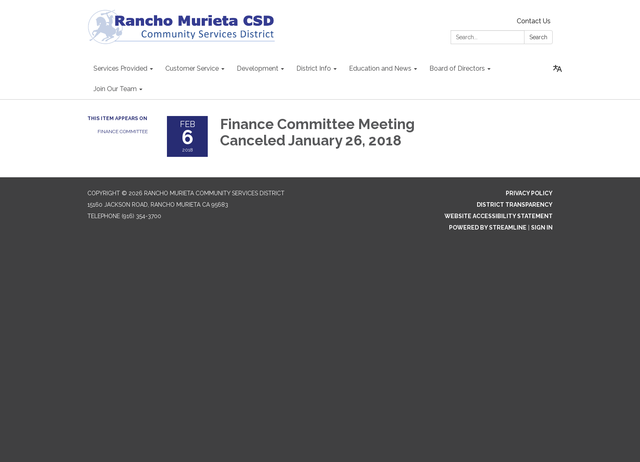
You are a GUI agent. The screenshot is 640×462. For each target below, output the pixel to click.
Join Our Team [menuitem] (115, 89)
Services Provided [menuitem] (120, 68)
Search (538, 37)
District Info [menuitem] (313, 68)
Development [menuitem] (257, 68)
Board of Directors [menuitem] (457, 68)
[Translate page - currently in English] (557, 68)
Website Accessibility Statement (498, 216)
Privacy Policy (529, 193)
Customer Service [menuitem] (192, 68)
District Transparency (515, 204)
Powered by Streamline (488, 227)
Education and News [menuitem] (380, 68)
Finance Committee (123, 131)
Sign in (542, 227)
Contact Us (534, 21)
